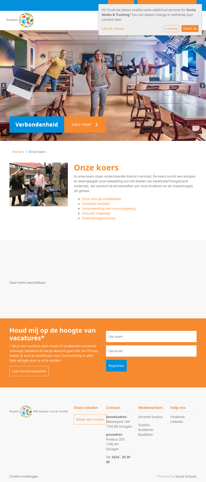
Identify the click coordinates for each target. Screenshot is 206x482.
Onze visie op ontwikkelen (101, 199)
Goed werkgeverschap (98, 218)
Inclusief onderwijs (96, 213)
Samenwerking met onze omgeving (108, 208)
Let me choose (113, 28)
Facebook (177, 417)
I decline (171, 28)
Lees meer (85, 124)
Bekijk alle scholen (90, 419)
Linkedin (176, 421)
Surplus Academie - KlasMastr (146, 430)
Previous (3, 85)
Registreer (116, 365)
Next (202, 85)
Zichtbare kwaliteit (96, 203)
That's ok (190, 28)
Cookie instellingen (23, 476)
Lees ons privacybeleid (29, 371)
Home (17, 152)
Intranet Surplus (150, 417)
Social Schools (186, 476)
